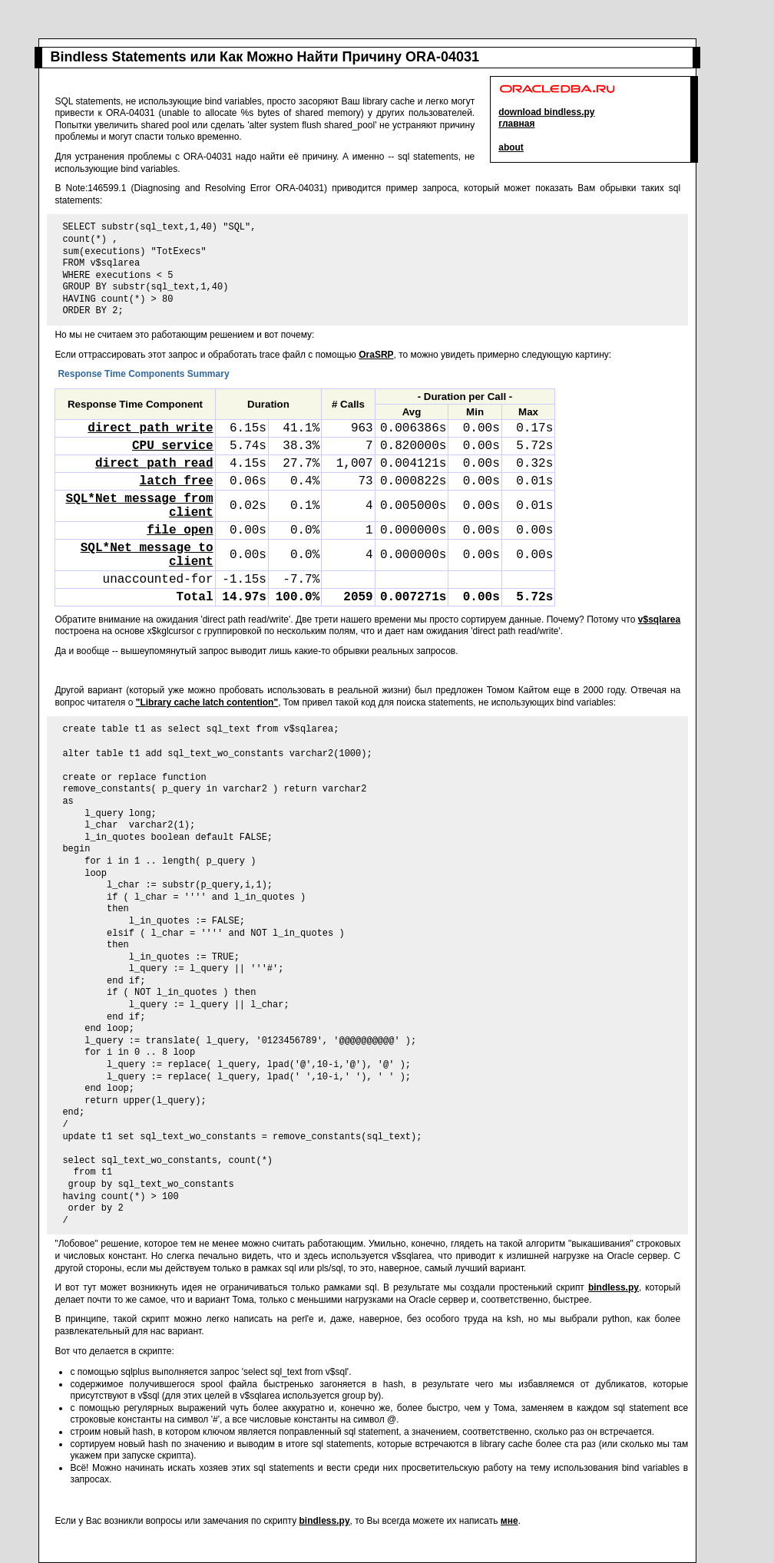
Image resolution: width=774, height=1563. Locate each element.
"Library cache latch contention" (207, 702)
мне (509, 1520)
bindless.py (613, 1287)
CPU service (172, 446)
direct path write (150, 428)
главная (516, 123)
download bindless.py (546, 112)
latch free (176, 481)
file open (180, 530)
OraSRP (376, 354)
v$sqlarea (659, 619)
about (511, 147)
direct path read (154, 464)
